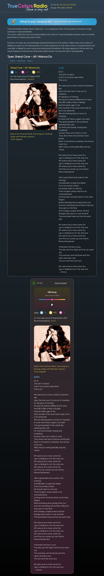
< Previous (21, 61)
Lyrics (37, 377)
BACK (12, 61)
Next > (30, 61)
